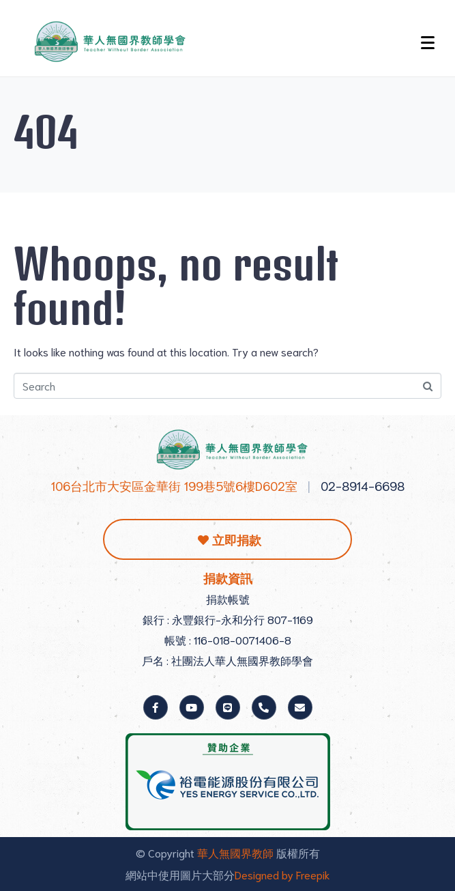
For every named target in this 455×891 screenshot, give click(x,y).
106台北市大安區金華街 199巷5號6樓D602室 (174, 485)
